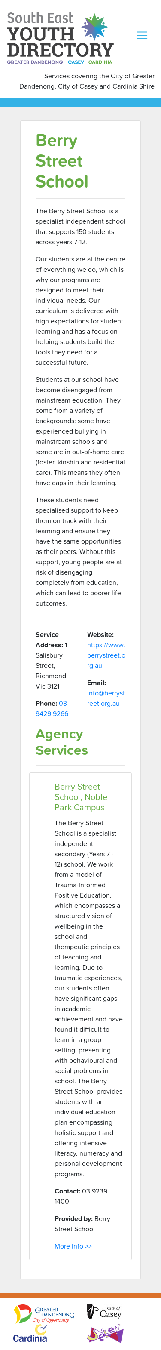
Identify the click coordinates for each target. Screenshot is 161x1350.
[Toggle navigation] (142, 35)
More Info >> (73, 1246)
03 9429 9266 (52, 708)
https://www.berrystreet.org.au (106, 655)
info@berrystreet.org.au (106, 698)
